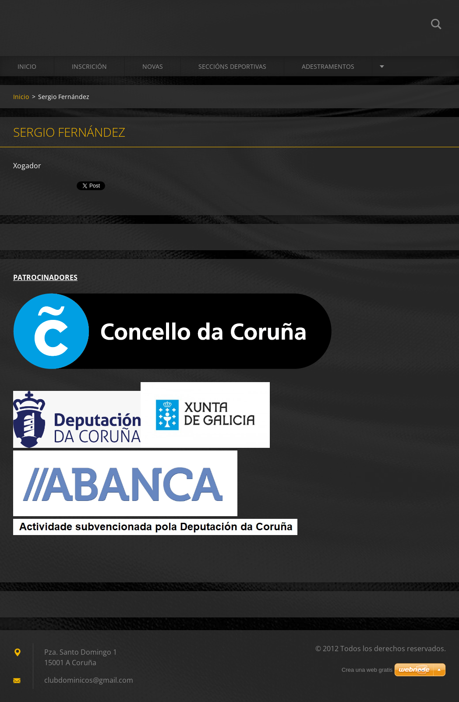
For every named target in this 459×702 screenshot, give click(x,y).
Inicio (27, 66)
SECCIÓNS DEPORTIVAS (232, 66)
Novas (152, 66)
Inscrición (89, 66)
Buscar (436, 25)
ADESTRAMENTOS (328, 66)
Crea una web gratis (367, 670)
